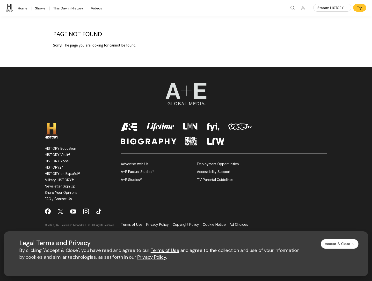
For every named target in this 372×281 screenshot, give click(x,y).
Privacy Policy (157, 224)
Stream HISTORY (332, 8)
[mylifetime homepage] (160, 127)
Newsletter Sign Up (60, 186)
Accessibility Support (213, 172)
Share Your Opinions (61, 192)
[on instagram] (86, 211)
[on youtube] (73, 211)
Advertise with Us (134, 164)
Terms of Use (131, 224)
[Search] (292, 7)
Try (359, 8)
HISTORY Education (60, 148)
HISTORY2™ (54, 167)
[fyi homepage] (213, 127)
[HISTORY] (10, 8)
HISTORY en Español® (62, 174)
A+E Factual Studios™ (137, 172)
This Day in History (68, 8)
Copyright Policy (186, 224)
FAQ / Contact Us (58, 199)
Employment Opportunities (218, 164)
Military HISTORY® (59, 180)
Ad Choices (239, 224)
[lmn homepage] (190, 127)
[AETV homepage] (129, 127)
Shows (40, 8)
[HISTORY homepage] (55, 131)
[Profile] (303, 7)
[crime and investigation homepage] (191, 141)
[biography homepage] (148, 141)
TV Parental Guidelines (215, 180)
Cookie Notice (214, 224)
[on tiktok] (99, 211)
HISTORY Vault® (58, 155)
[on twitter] (60, 211)
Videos (96, 8)
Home (22, 8)
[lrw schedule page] (216, 141)
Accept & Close (340, 244)
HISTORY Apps (57, 161)
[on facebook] (48, 211)
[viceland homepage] (240, 127)
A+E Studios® (131, 180)
